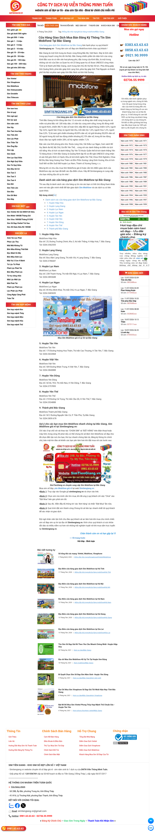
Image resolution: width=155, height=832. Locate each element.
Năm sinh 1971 (141, 141)
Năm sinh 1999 (141, 204)
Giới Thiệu (122, 18)
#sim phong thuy (79, 711)
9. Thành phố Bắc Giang (57, 229)
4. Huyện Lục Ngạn (55, 212)
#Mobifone (107, 557)
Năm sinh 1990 (127, 186)
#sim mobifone (79, 663)
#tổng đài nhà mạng (70, 32)
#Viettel (100, 557)
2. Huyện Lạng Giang (56, 206)
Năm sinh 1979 (141, 159)
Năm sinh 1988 (127, 182)
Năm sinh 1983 (141, 168)
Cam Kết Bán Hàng (51, 737)
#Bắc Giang (99, 32)
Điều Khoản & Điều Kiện (53, 741)
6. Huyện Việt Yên (54, 219)
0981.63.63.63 (15, 828)
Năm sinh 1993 (141, 191)
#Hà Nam (107, 602)
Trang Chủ (37, 18)
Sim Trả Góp (108, 18)
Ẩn (54, 195)
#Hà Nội (107, 587)
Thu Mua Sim (83, 18)
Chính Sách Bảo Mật (52, 754)
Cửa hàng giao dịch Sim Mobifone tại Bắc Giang (60, 45)
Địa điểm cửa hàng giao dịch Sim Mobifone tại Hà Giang (82, 614)
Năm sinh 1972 (127, 145)
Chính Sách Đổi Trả (51, 750)
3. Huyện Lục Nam (55, 209)
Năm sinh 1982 (127, 168)
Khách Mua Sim (108, 26)
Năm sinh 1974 (127, 150)
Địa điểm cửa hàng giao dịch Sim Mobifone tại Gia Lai (81, 629)
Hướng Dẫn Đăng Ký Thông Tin (20, 750)
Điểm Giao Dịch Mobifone (89, 750)
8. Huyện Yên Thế (54, 225)
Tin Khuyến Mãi (67, 26)
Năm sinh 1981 (141, 164)
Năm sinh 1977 (141, 154)
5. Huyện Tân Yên (54, 216)
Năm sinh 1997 (141, 200)
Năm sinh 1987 (141, 177)
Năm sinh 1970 (127, 141)
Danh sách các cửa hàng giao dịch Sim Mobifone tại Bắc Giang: (73, 200)
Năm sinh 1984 (127, 173)
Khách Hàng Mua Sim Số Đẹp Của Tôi (94, 754)
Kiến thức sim (52, 26)
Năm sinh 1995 (141, 195)
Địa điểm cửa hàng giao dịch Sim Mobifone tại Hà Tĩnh (81, 569)
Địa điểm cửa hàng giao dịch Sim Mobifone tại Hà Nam (81, 599)
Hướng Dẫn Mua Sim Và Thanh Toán (23, 746)
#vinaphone (93, 557)
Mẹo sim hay (81, 26)
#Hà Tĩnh (107, 572)
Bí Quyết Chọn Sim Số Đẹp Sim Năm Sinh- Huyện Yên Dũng (83, 674)
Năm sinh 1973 (141, 145)
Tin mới (40, 26)
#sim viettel (89, 711)
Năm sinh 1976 (127, 154)
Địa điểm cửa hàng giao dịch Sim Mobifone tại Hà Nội (81, 584)
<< (77, 538)
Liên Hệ (11, 741)
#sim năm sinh (95, 678)
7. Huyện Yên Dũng (55, 222)
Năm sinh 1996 (127, 200)
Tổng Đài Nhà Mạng (87, 737)
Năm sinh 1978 (127, 159)
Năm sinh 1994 (127, 195)
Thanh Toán (51, 18)
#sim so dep (78, 650)
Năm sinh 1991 (141, 186)
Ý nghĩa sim (94, 26)
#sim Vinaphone (96, 695)
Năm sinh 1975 (141, 150)
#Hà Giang (108, 617)
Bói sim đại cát (67, 18)
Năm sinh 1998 (127, 204)
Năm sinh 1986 (127, 177)
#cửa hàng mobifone (86, 32)
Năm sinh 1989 (141, 182)
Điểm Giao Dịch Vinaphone (89, 746)
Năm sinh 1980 (127, 164)
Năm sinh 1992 (127, 191)
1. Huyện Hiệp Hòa (55, 203)
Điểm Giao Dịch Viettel (88, 741)
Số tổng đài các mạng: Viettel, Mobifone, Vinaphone (80, 553)
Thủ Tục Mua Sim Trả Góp (54, 746)
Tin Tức (96, 18)
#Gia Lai (107, 633)
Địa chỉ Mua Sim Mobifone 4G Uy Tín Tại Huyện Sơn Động (82, 659)
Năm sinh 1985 (141, 173)
